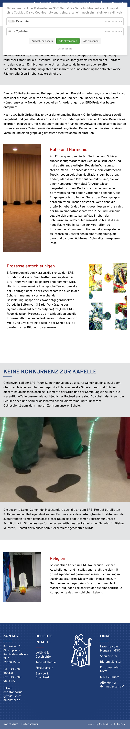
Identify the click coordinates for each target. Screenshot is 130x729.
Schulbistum (108, 656)
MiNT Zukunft (109, 677)
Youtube (22, 32)
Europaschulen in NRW (111, 669)
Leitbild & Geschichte (43, 655)
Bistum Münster (111, 662)
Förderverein (44, 668)
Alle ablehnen (91, 41)
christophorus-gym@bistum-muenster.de (13, 696)
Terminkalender (46, 662)
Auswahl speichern (42, 41)
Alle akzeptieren (68, 41)
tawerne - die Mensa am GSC (110, 649)
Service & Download (42, 676)
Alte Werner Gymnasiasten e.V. (112, 685)
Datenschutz (65, 48)
